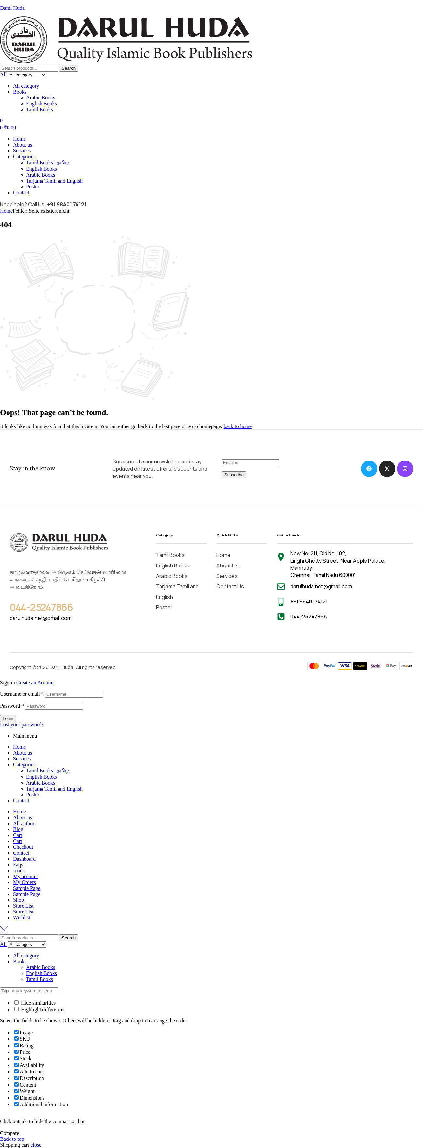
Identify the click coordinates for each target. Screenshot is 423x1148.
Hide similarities (35, 1003)
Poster (32, 794)
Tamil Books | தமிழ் (47, 770)
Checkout (23, 847)
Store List (23, 906)
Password (12, 706)
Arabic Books (40, 97)
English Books (41, 103)
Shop (18, 900)
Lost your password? (21, 724)
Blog (18, 829)
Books (19, 92)
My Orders (24, 882)
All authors (25, 823)
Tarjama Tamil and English (54, 788)
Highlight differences (39, 1009)
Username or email (22, 694)
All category (26, 86)
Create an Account (35, 682)
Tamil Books (39, 109)
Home (6, 211)
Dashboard (24, 858)
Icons (19, 870)
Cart (17, 835)
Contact (21, 800)
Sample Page (26, 888)
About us (22, 753)
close (35, 1145)
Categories (24, 764)
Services (22, 758)
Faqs (18, 864)
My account (25, 876)
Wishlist (21, 917)
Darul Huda (12, 8)
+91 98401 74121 (67, 204)
